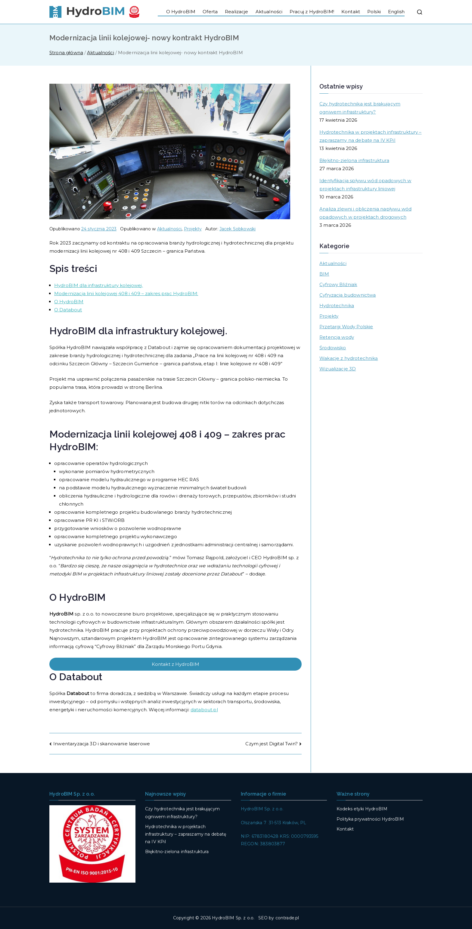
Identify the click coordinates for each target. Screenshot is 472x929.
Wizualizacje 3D (337, 369)
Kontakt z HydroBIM (176, 664)
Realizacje (236, 11)
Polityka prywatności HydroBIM (370, 819)
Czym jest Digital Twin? (271, 744)
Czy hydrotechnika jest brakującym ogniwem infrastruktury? (359, 108)
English (396, 11)
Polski (374, 11)
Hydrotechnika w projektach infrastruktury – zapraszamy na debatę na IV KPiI (370, 136)
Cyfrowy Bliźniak (338, 284)
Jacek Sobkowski (237, 229)
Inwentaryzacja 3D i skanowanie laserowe (101, 744)
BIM (324, 274)
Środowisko (332, 348)
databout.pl (204, 709)
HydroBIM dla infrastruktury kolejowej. (98, 285)
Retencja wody (336, 337)
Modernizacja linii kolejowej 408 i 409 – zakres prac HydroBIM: (126, 293)
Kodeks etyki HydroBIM (362, 809)
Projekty (193, 229)
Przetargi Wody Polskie (346, 326)
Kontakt (350, 11)
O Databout (68, 310)
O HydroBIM (181, 11)
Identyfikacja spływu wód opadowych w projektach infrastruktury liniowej (365, 185)
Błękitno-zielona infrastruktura (354, 160)
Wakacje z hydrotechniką (348, 358)
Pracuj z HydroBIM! (312, 11)
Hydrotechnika (336, 305)
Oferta (210, 11)
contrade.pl (287, 918)
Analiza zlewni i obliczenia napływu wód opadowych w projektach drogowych (365, 213)
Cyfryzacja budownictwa (347, 295)
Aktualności (269, 11)
